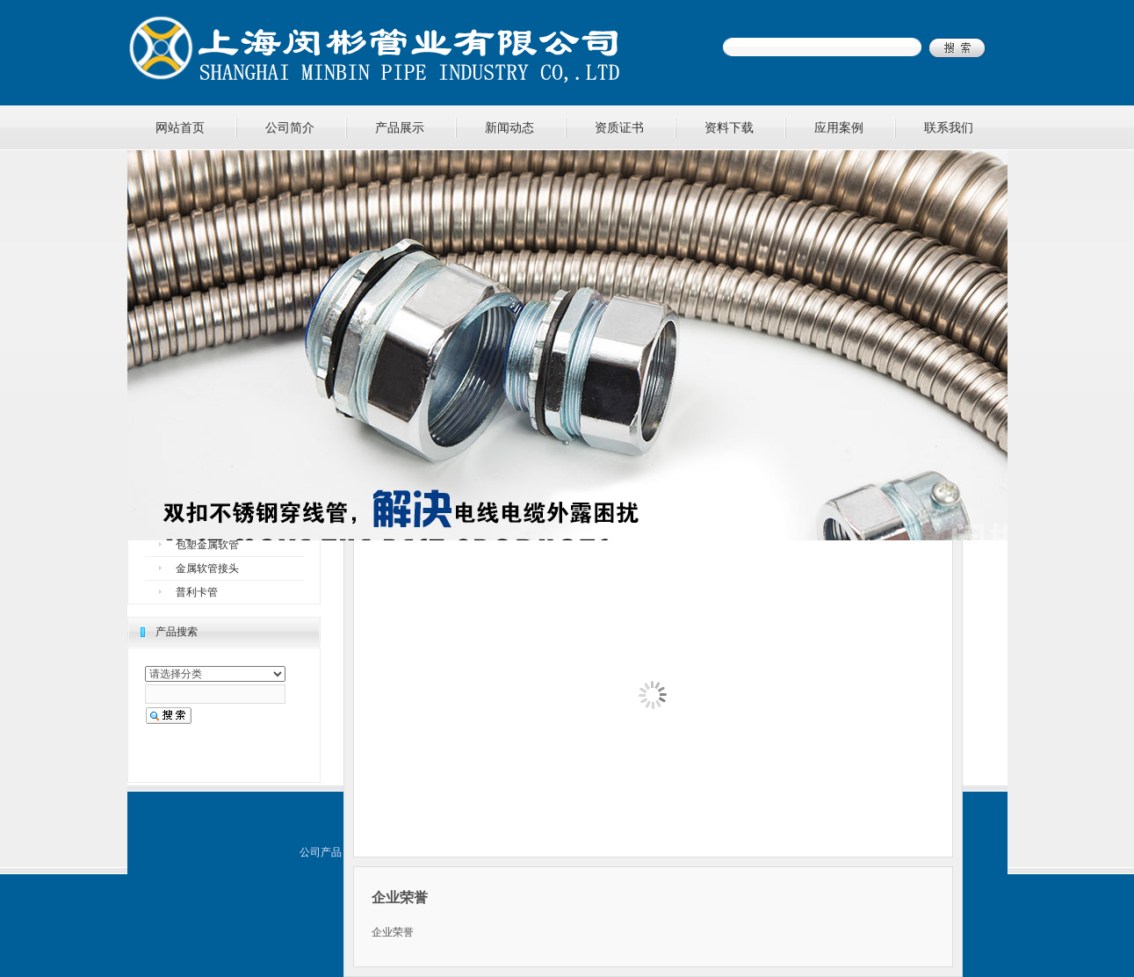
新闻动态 (509, 127)
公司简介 (289, 127)
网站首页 (180, 127)
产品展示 (399, 127)
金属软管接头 (207, 568)
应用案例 (838, 127)
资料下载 (729, 127)
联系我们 (948, 127)
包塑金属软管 (207, 545)
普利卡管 (197, 592)
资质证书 (619, 127)
